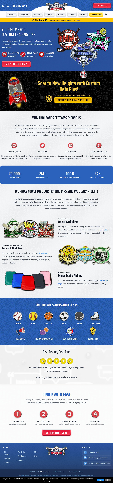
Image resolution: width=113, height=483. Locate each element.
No (108, 480)
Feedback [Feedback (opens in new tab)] (21, 456)
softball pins (42, 253)
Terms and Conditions (76, 472)
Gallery (5, 463)
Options (6, 458)
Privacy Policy (59, 472)
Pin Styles (5, 453)
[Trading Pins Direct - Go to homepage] (56, 451)
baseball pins (104, 230)
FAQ (34, 456)
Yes (100, 480)
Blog (34, 452)
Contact (19, 460)
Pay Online (21, 452)
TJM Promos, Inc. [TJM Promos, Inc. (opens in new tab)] (44, 472)
